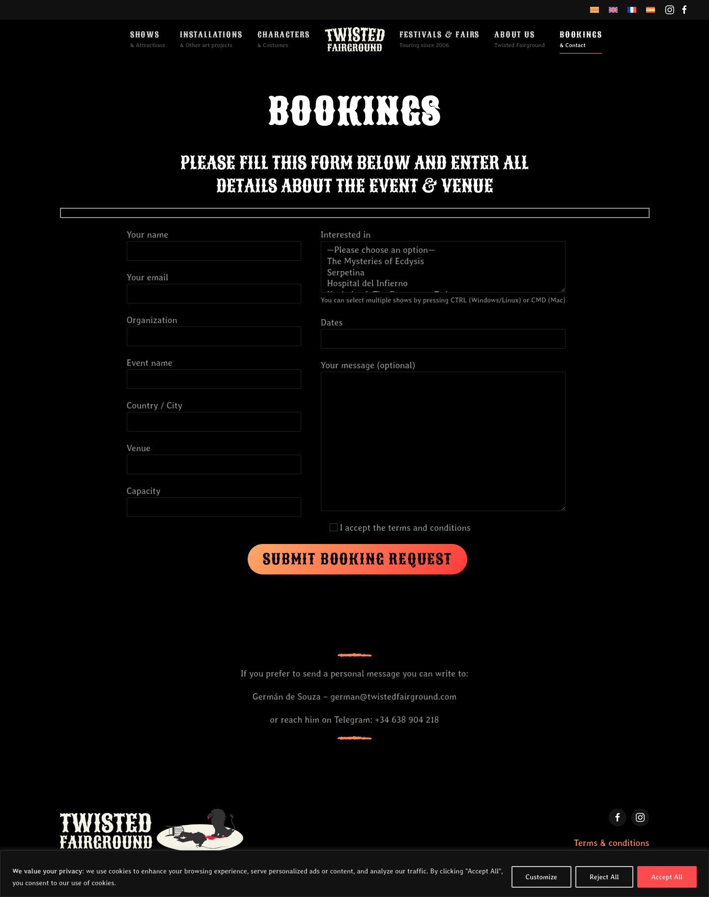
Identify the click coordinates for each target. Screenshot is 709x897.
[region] (354, 873)
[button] (147, 39)
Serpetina (443, 272)
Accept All (667, 877)
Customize (542, 877)
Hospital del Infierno (443, 283)
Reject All (604, 877)
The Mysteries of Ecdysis (443, 261)
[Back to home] (355, 39)
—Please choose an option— (443, 250)
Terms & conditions (612, 843)
